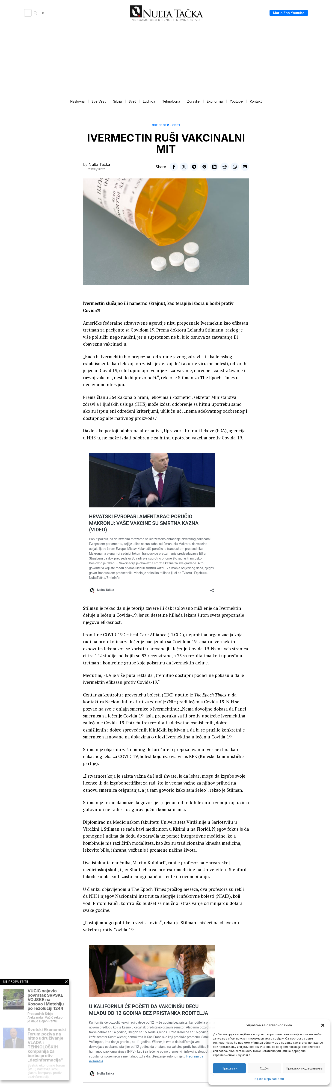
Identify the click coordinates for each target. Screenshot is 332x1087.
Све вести (160, 125)
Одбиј (264, 1068)
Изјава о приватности (269, 1079)
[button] (322, 1025)
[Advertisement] (166, 60)
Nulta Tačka (99, 164)
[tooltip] (174, 167)
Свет (176, 125)
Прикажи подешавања (304, 1068)
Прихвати (229, 1068)
